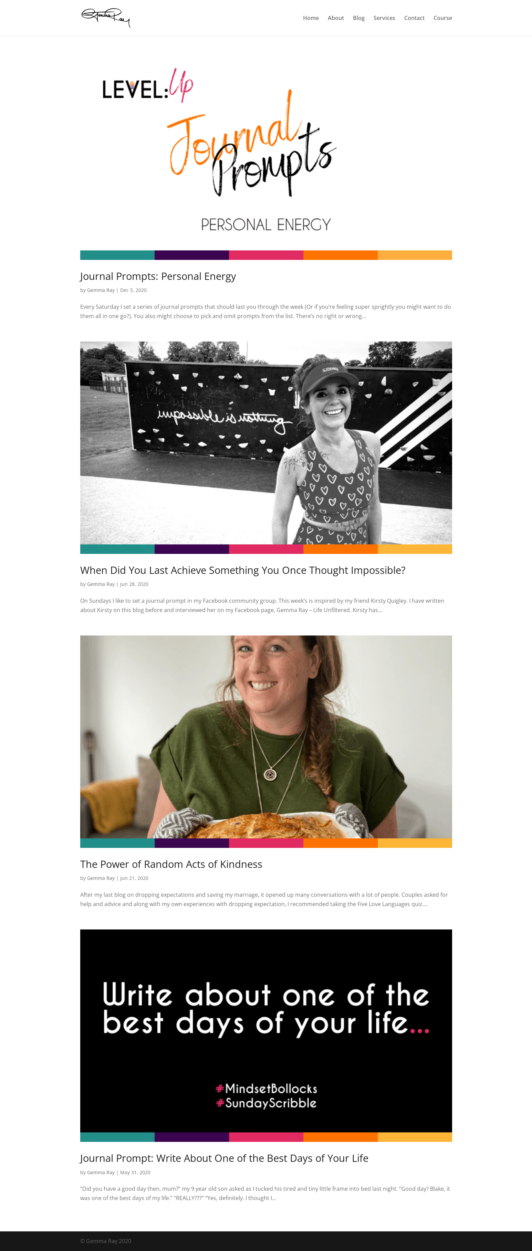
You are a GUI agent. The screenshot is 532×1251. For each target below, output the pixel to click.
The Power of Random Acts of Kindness (171, 864)
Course (443, 18)
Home (311, 18)
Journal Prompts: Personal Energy (158, 276)
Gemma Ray (101, 290)
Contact (414, 18)
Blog (359, 18)
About (336, 18)
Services (384, 18)
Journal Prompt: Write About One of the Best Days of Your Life (224, 1158)
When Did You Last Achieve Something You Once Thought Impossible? (243, 570)
